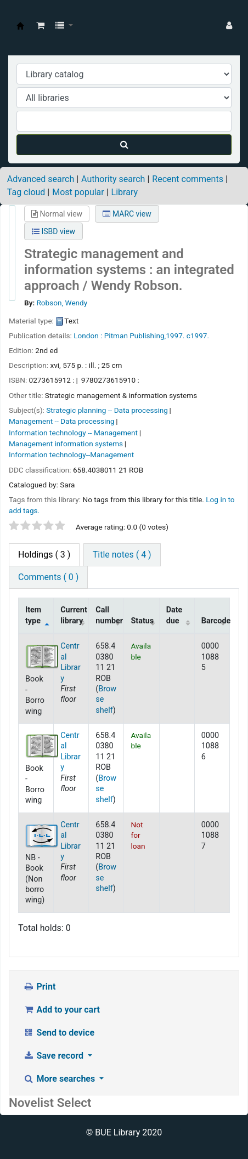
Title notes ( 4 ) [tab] (122, 554)
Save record (54, 1055)
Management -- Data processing (62, 421)
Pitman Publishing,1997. (144, 335)
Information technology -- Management (73, 432)
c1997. (198, 335)
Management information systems (66, 443)
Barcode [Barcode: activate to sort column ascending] (215, 621)
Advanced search (40, 179)
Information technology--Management (71, 454)
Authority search (113, 179)
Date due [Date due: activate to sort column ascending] (174, 615)
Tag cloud (26, 192)
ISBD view (53, 231)
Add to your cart (61, 1009)
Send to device (58, 1032)
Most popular (78, 192)
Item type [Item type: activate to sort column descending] (33, 615)
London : (88, 335)
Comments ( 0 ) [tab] (48, 577)
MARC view (127, 213)
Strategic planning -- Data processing (107, 410)
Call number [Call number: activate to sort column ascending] (109, 615)
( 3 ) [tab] (44, 554)
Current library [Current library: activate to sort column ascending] (73, 615)
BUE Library (20, 25)
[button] (40, 26)
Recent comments (187, 179)
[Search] (124, 144)
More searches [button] (60, 1078)
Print (39, 986)
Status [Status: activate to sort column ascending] (142, 621)
